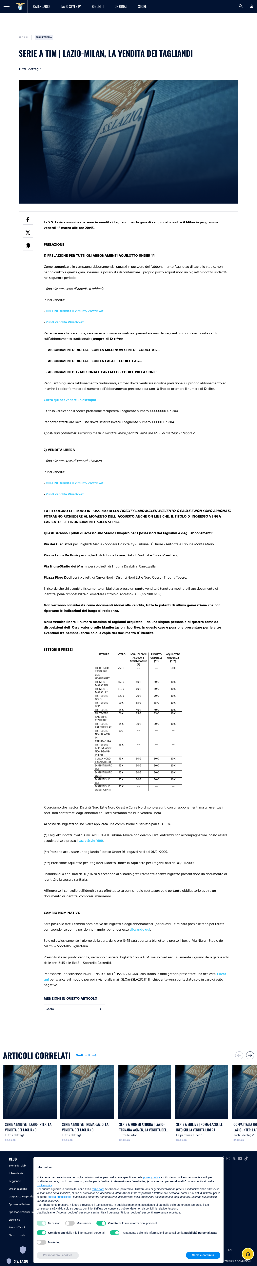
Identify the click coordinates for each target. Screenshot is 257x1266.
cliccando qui (140, 929)
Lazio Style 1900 (90, 841)
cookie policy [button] (44, 1185)
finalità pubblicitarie (59, 1196)
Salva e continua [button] (203, 1255)
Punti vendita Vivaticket (65, 322)
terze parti (98, 1189)
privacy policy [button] (151, 1177)
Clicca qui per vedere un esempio (70, 400)
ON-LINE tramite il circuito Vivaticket (75, 311)
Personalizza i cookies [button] (57, 1255)
